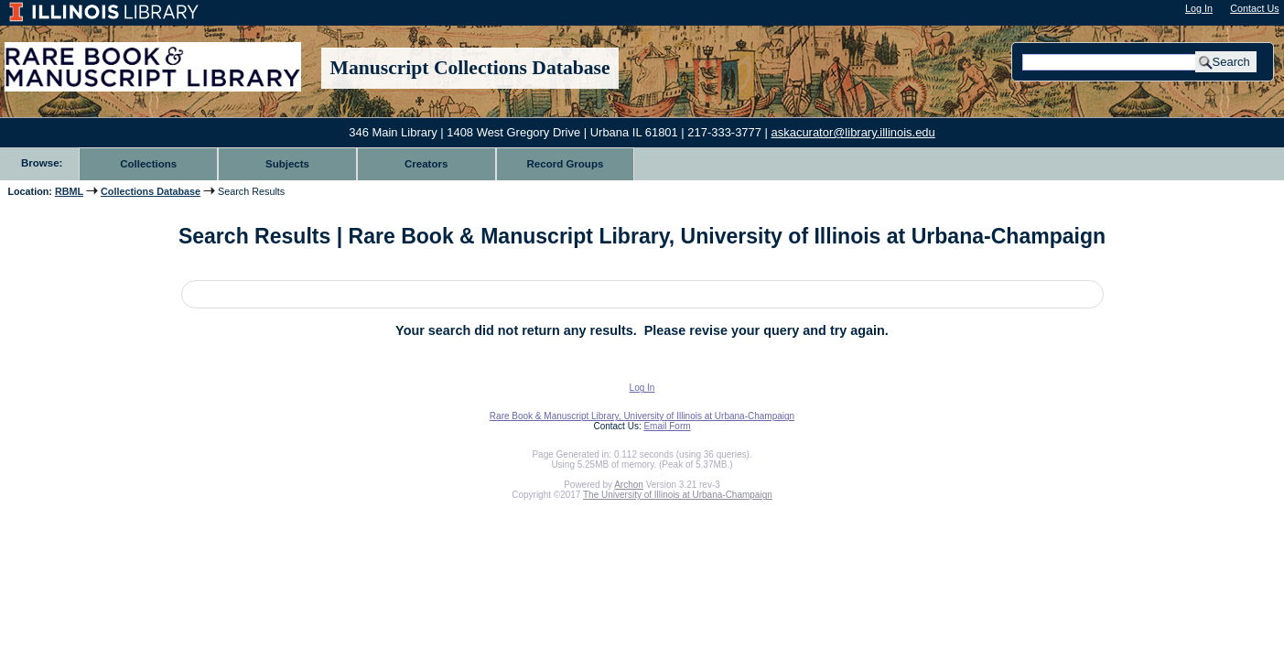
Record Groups (565, 163)
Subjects (287, 163)
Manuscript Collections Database (470, 68)
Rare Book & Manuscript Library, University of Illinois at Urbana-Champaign (642, 416)
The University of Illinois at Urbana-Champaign (677, 495)
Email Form (666, 426)
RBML (69, 191)
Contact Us (1254, 8)
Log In (1199, 8)
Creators (426, 163)
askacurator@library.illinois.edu (853, 132)
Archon (628, 485)
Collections (148, 163)
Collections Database (150, 191)
